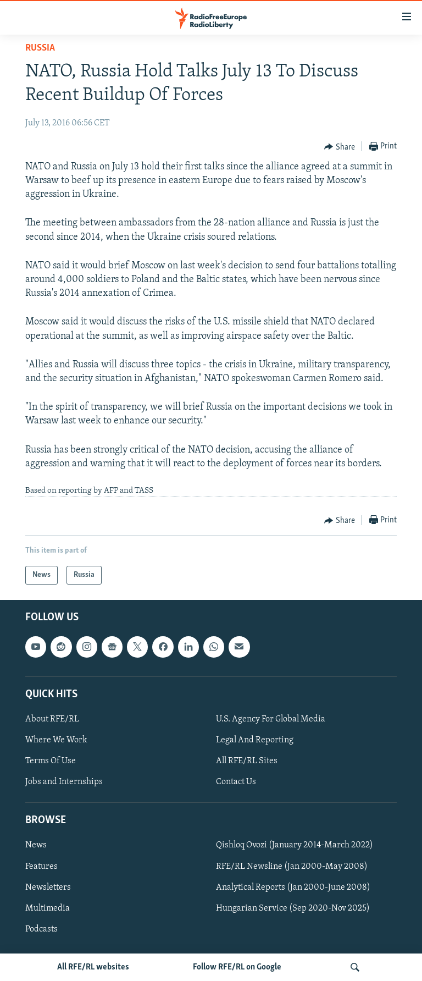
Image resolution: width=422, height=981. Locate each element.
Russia (40, 48)
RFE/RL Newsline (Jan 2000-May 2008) (292, 866)
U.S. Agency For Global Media (270, 719)
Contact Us (236, 782)
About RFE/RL (52, 719)
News (36, 845)
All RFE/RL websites (93, 967)
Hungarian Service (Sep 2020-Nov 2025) (293, 908)
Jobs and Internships (64, 782)
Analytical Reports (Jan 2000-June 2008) (293, 887)
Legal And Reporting (254, 740)
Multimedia (47, 908)
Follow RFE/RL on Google (237, 967)
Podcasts (41, 929)
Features (41, 866)
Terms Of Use (50, 761)
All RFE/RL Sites (246, 761)
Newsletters (48, 887)
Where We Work (56, 740)
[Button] (339, 147)
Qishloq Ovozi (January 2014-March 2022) (294, 845)
